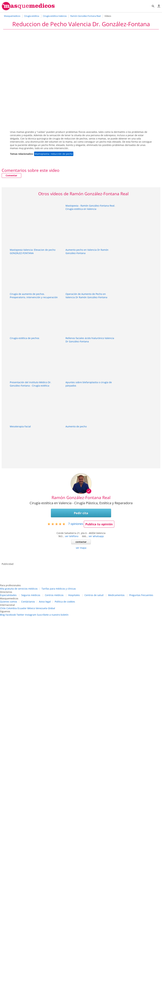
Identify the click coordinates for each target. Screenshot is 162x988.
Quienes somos (8, 601)
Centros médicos (54, 595)
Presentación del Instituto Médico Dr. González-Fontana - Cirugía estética (30, 384)
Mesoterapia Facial (20, 426)
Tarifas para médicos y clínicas (59, 588)
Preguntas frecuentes (141, 595)
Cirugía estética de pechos (24, 338)
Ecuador (22, 608)
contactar (81, 541)
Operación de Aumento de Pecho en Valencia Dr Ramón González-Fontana (86, 295)
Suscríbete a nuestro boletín (53, 614)
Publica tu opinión (99, 524)
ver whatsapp (96, 536)
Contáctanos (28, 601)
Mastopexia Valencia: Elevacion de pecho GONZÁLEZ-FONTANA (32, 251)
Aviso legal (45, 601)
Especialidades (8, 595)
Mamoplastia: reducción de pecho (54, 153)
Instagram (30, 614)
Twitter (20, 614)
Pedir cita (81, 513)
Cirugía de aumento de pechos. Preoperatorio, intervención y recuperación (34, 295)
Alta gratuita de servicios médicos (19, 588)
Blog (2, 614)
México (31, 608)
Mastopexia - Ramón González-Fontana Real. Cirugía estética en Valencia (90, 207)
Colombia (11, 608)
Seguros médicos (30, 595)
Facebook (10, 614)
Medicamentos (116, 595)
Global (51, 608)
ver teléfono (71, 536)
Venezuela (41, 608)
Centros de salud (93, 595)
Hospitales (74, 595)
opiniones (75, 524)
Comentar (11, 175)
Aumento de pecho (76, 426)
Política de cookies (65, 601)
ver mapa (81, 547)
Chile (3, 608)
